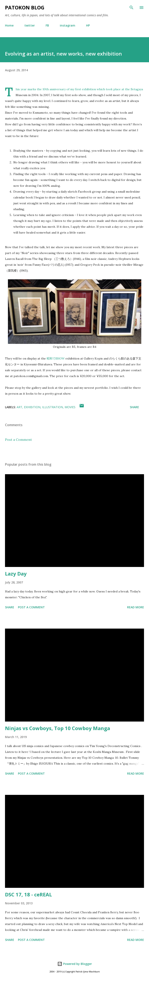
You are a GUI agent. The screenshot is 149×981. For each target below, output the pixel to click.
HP (88, 25)
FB (47, 25)
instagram (67, 25)
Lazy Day (16, 573)
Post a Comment (18, 439)
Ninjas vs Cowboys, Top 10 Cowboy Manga (57, 728)
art (19, 407)
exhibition (32, 407)
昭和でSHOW (55, 358)
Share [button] (134, 407)
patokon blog (24, 7)
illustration (52, 407)
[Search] (131, 7)
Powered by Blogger (74, 964)
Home (9, 25)
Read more (135, 607)
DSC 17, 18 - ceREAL (28, 894)
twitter (29, 25)
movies (70, 407)
